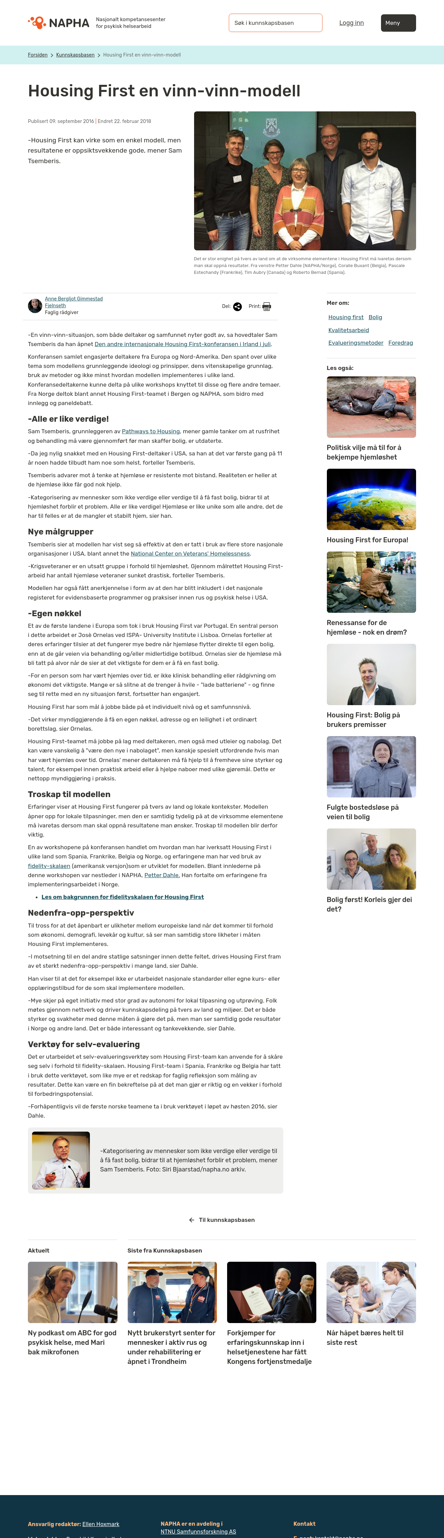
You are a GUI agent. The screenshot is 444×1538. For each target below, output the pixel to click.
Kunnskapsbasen (75, 55)
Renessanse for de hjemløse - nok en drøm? (367, 627)
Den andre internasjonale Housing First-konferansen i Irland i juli (183, 344)
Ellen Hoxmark (101, 1524)
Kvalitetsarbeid (349, 330)
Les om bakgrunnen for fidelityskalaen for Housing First (123, 897)
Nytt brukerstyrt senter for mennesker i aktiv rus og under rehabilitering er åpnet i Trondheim (172, 1347)
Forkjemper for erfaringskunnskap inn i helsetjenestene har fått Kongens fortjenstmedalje (269, 1347)
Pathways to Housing (151, 431)
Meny (398, 23)
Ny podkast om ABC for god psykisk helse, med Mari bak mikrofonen (72, 1342)
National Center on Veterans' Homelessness (190, 553)
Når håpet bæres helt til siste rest (365, 1338)
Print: (260, 306)
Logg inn (351, 23)
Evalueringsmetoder (356, 342)
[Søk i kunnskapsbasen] (269, 23)
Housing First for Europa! (368, 540)
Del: (232, 306)
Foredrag (400, 342)
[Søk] (310, 23)
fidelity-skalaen (49, 866)
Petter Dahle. (162, 875)
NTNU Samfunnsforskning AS (198, 1531)
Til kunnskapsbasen (222, 1220)
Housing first (346, 317)
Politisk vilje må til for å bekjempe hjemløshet (364, 452)
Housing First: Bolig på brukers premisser (363, 720)
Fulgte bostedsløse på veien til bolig (363, 812)
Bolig (375, 317)
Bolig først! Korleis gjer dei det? (369, 904)
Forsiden (38, 55)
